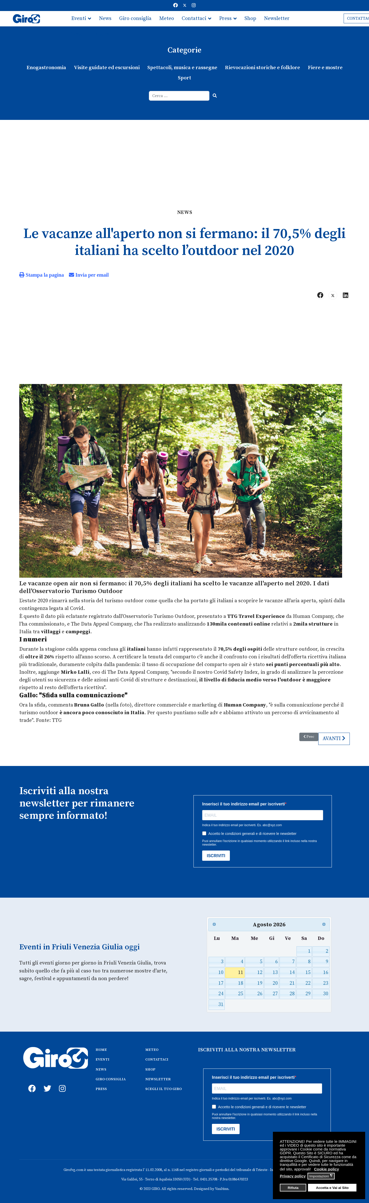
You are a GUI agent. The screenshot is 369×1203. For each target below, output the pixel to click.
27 (275, 993)
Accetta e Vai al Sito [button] (332, 1188)
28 (292, 993)
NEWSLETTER (158, 1078)
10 (221, 972)
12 (259, 972)
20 (275, 983)
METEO (151, 1049)
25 (240, 993)
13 (275, 972)
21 (292, 983)
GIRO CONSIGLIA (111, 1078)
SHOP (150, 1068)
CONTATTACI (156, 1059)
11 (240, 972)
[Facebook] (175, 5)
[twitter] (46, 1082)
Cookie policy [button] (326, 1169)
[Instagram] (194, 5)
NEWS (101, 1068)
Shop (250, 18)
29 (307, 993)
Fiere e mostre (325, 68)
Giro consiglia (135, 18)
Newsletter (277, 18)
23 (325, 983)
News (105, 18)
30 (325, 993)
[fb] (30, 1082)
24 (221, 993)
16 (325, 972)
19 (259, 983)
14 (292, 972)
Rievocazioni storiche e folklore (262, 68)
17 (221, 983)
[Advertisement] (184, 158)
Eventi (78, 18)
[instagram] (61, 1082)
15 (307, 972)
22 (307, 983)
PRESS (101, 1088)
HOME (101, 1049)
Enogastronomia (46, 68)
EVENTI (102, 1059)
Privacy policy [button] (293, 1176)
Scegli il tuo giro (90, 34)
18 (240, 983)
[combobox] (179, 96)
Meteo (166, 18)
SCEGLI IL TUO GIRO (163, 1088)
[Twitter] (185, 5)
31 (221, 1004)
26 (259, 993)
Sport (184, 78)
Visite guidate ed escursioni (107, 68)
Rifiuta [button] (293, 1188)
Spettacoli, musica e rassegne (182, 68)
